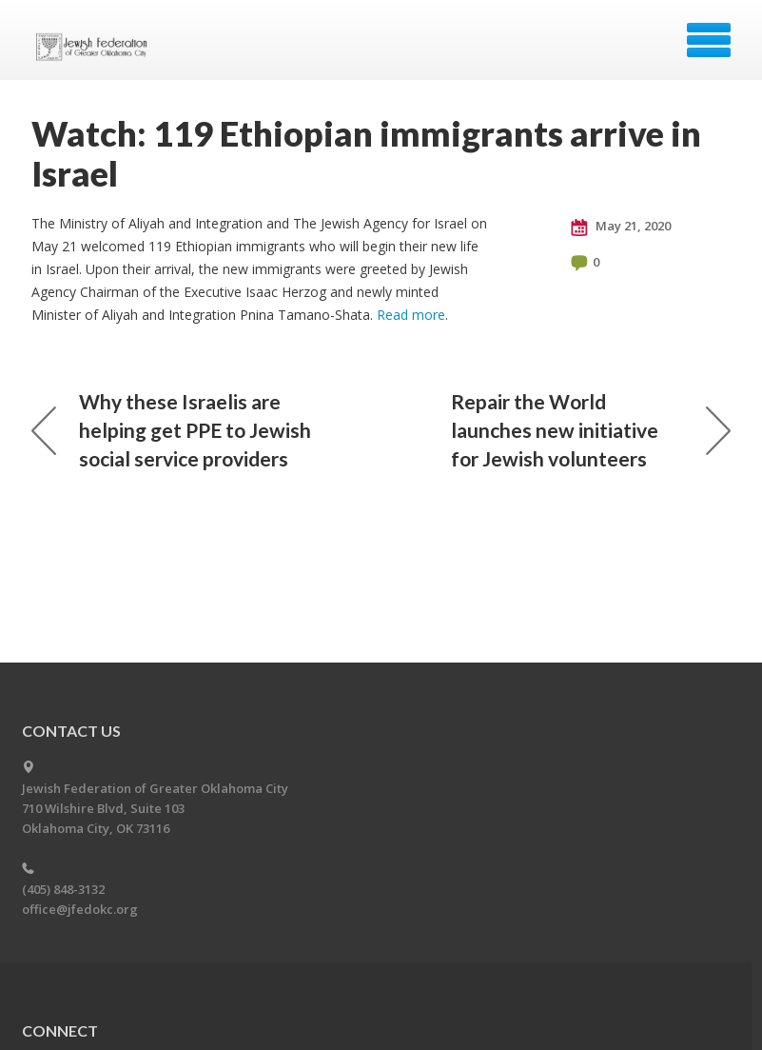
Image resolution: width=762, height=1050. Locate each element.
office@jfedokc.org (80, 909)
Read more (411, 315)
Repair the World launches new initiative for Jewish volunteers (591, 429)
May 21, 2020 (621, 226)
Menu (709, 40)
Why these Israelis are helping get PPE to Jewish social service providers (171, 429)
